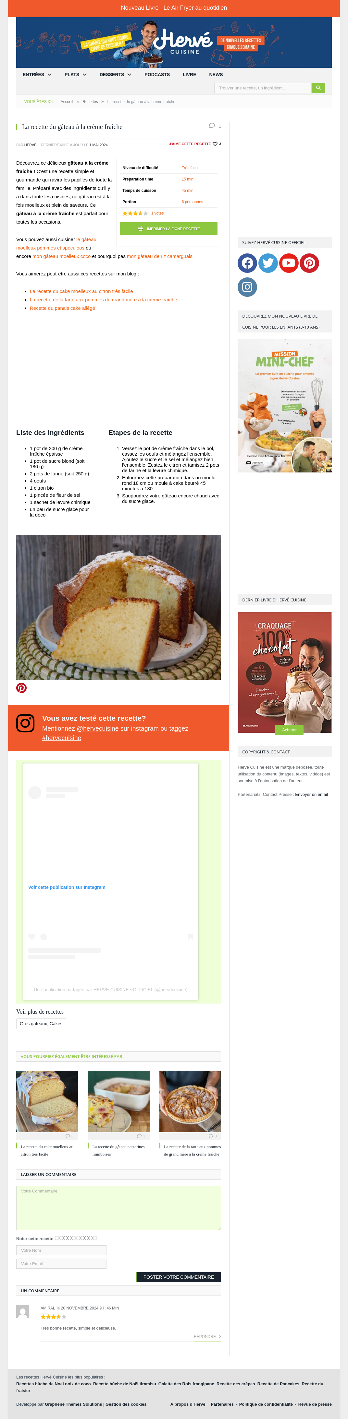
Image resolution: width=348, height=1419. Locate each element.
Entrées (33, 74)
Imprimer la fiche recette (169, 228)
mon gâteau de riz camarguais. (160, 256)
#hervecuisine (61, 737)
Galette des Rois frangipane (186, 1383)
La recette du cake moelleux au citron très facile (81, 291)
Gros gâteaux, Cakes (41, 1023)
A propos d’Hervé (187, 1404)
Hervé (30, 145)
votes (157, 213)
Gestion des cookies (126, 1404)
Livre (189, 74)
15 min (187, 179)
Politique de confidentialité (266, 1404)
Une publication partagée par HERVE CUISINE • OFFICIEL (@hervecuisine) (111, 989)
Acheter (289, 729)
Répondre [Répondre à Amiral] (207, 1336)
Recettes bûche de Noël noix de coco (53, 1383)
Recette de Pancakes (278, 1383)
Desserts (112, 74)
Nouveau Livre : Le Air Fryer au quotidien (174, 8)
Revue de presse (315, 1404)
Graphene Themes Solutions (73, 1404)
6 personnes (192, 202)
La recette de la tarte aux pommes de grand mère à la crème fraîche (103, 299)
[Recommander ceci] (216, 144)
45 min (187, 190)
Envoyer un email (311, 794)
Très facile (191, 168)
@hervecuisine (97, 728)
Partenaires (222, 1404)
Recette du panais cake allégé (62, 308)
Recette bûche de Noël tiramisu (124, 1383)
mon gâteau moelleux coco (62, 256)
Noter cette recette (34, 1238)
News (216, 74)
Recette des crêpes (236, 1383)
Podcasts (157, 74)
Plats (72, 74)
